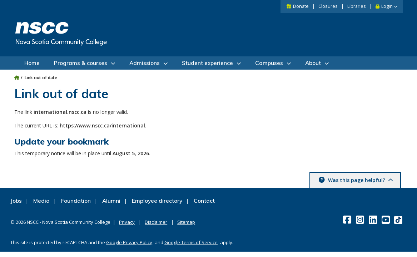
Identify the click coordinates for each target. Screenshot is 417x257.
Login (387, 6)
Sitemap (186, 222)
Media (41, 200)
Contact (204, 200)
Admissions (144, 63)
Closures (328, 6)
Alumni (111, 200)
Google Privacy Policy (129, 242)
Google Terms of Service (191, 242)
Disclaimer (156, 222)
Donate (301, 6)
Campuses (269, 63)
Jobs (16, 200)
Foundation (76, 200)
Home (32, 63)
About (313, 63)
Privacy (127, 222)
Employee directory (157, 200)
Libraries (356, 6)
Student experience (207, 63)
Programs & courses (80, 63)
